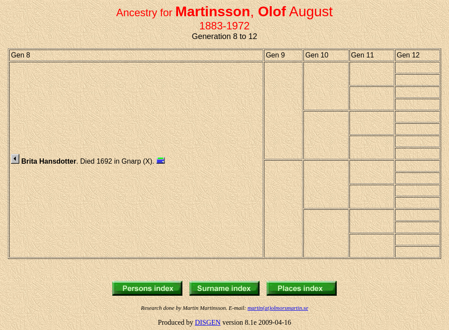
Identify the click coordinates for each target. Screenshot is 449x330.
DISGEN (208, 322)
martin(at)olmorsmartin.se (277, 308)
